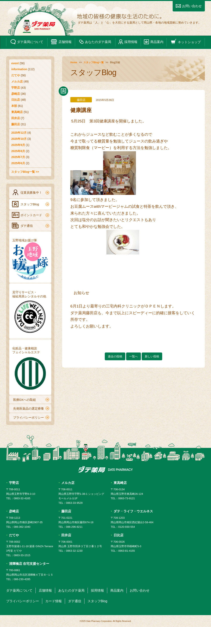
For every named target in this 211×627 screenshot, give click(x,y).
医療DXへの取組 (31, 399)
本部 (14, 105)
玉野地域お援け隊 (30, 259)
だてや (15, 75)
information (19, 69)
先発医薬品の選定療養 (31, 408)
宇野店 (15, 87)
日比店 (15, 99)
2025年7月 (18, 157)
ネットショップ (186, 42)
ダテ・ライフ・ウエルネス (133, 511)
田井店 (15, 118)
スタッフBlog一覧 (93, 62)
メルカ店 (17, 81)
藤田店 (15, 124)
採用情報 (128, 41)
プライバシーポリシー (31, 417)
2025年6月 (18, 163)
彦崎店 (15, 93)
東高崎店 (17, 112)
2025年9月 (18, 145)
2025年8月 (18, 151)
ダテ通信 (30, 225)
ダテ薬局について (26, 41)
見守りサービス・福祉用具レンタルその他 (30, 313)
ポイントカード (30, 215)
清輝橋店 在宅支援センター (29, 563)
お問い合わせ (189, 6)
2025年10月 (19, 138)
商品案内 (153, 41)
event (15, 63)
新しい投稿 (152, 356)
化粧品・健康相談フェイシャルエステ (30, 369)
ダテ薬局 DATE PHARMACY (105, 469)
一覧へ (133, 356)
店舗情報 (61, 41)
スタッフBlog (30, 204)
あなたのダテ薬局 (95, 41)
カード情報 (53, 601)
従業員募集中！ (30, 192)
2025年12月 (19, 132)
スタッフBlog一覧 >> (25, 171)
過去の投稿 (115, 356)
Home (73, 62)
